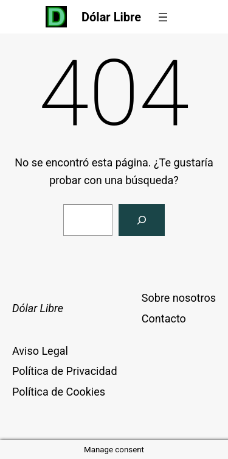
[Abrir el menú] (163, 17)
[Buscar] (142, 220)
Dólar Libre (111, 17)
